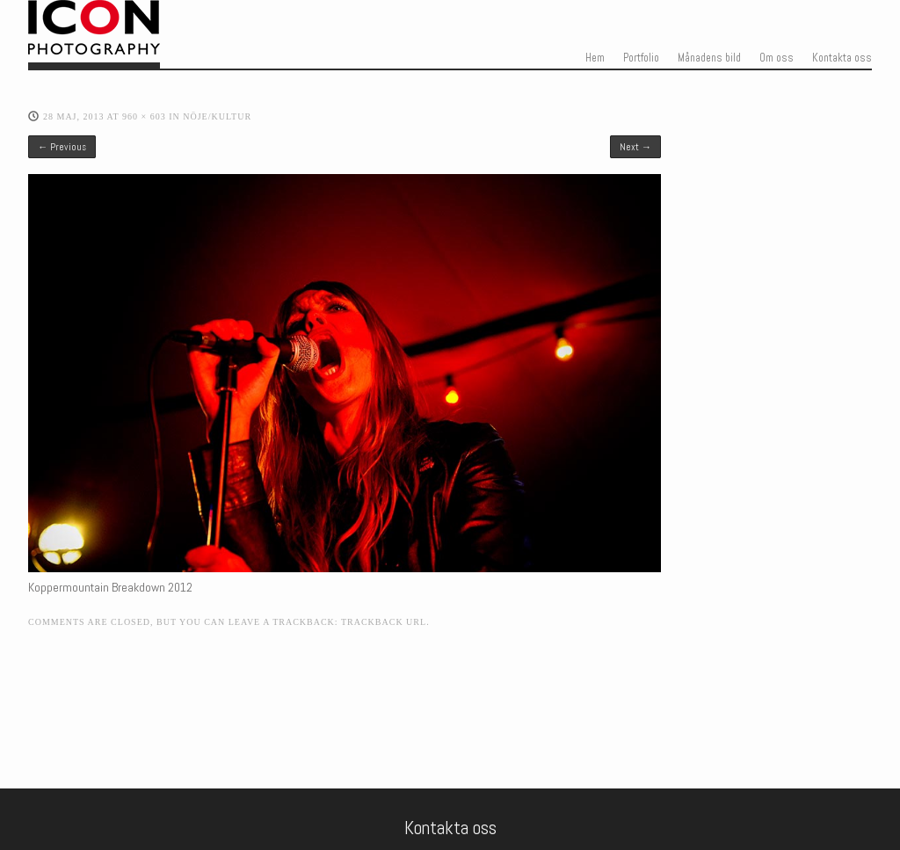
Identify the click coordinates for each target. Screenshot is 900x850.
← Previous (62, 147)
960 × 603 (144, 116)
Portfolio (641, 58)
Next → (635, 147)
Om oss (776, 58)
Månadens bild (709, 58)
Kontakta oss (842, 58)
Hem (595, 58)
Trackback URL (383, 622)
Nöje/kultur (217, 116)
